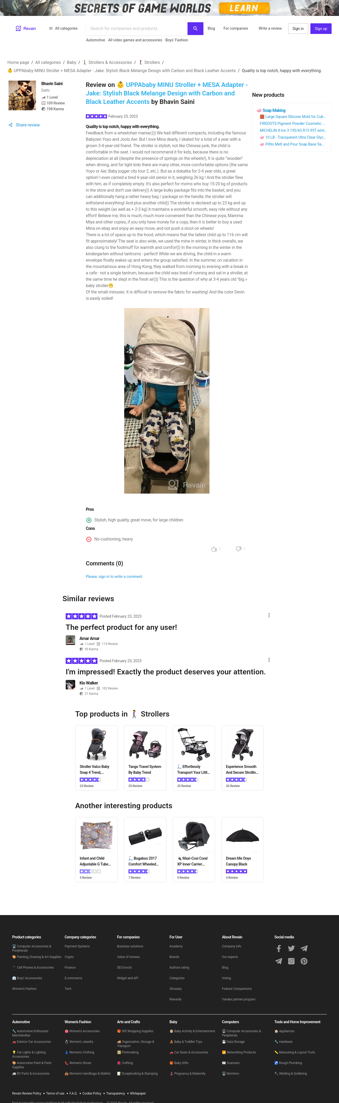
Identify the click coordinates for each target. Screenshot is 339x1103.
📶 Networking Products (239, 1052)
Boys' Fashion (177, 40)
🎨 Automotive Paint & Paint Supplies (31, 1065)
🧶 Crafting (125, 1063)
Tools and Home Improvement (297, 1022)
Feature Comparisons (237, 989)
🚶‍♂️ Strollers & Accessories (107, 62)
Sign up (321, 29)
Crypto (69, 957)
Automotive (95, 40)
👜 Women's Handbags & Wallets (88, 1073)
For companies (236, 28)
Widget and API (128, 978)
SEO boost (124, 967)
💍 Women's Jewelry (79, 1042)
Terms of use (55, 1093)
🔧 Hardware (283, 1042)
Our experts (230, 957)
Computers (230, 1022)
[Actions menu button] (270, 617)
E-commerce (73, 978)
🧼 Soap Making (271, 110)
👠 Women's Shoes (78, 1063)
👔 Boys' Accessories (27, 978)
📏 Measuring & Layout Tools (294, 1052)
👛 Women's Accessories (82, 1031)
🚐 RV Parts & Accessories (31, 1073)
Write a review (270, 28)
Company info (231, 946)
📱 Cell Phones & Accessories (33, 967)
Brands (174, 957)
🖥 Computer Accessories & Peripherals (31, 948)
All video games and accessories (135, 40)
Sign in (298, 29)
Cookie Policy (91, 1093)
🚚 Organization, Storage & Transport (135, 1044)
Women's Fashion (24, 989)
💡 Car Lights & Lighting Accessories (29, 1054)
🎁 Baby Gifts (179, 1063)
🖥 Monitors (230, 1073)
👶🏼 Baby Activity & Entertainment (192, 1031)
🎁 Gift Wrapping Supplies (135, 1031)
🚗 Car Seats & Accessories (189, 1052)
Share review (23, 125)
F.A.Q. (73, 1093)
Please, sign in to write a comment (114, 576)
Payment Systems (77, 946)
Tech (68, 989)
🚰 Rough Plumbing (288, 1063)
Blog (211, 28)
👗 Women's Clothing (79, 1052)
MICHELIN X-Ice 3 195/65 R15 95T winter (294, 130)
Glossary (176, 989)
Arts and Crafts (128, 1022)
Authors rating (179, 967)
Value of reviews (128, 957)
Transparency (115, 1093)
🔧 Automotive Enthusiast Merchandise (30, 1033)
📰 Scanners (231, 1063)
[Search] (195, 28)
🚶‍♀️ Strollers (149, 62)
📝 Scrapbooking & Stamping (137, 1073)
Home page (18, 62)
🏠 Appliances (284, 1031)
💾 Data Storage (233, 1042)
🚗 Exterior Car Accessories (31, 1042)
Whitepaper (138, 1093)
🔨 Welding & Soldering (290, 1073)
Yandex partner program (239, 999)
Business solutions (130, 946)
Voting (226, 978)
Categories (177, 978)
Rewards (176, 999)
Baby (71, 62)
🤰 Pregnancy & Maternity (188, 1073)
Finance (70, 967)
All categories (63, 28)
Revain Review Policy (26, 1093)
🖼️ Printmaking (128, 1052)
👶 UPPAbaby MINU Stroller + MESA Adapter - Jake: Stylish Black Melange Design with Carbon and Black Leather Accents (121, 70)
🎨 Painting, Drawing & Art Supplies (36, 957)
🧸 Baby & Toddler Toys (186, 1042)
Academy (176, 946)
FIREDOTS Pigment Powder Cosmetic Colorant (298, 123)
